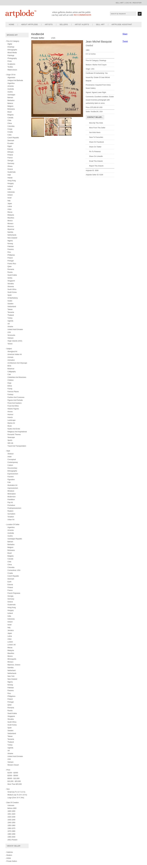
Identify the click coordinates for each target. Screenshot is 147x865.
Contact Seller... (95, 117)
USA (9, 332)
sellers (64, 24)
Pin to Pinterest (95, 152)
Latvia (9, 206)
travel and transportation (16, 446)
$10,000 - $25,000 (14, 781)
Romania (10, 269)
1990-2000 (11, 837)
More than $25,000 (14, 784)
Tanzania (10, 312)
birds (9, 366)
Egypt (9, 146)
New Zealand (12, 238)
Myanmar (10, 229)
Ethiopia (10, 152)
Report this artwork (96, 166)
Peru (9, 252)
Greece (10, 169)
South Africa (11, 289)
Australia (10, 89)
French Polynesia (13, 593)
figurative (11, 479)
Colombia (10, 126)
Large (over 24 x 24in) (15, 798)
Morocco (10, 226)
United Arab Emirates (15, 756)
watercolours (12, 70)
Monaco (10, 223)
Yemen (10, 344)
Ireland (10, 195)
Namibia (10, 668)
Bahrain (10, 98)
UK (8, 324)
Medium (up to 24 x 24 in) (17, 795)
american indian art (14, 354)
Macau (9, 212)
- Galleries (9, 852)
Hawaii (9, 178)
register (137, 3)
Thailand (10, 315)
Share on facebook (96, 142)
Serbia (9, 278)
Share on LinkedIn (96, 156)
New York (10, 676)
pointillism (11, 500)
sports (9, 440)
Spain (9, 295)
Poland (10, 258)
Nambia (10, 232)
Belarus (10, 103)
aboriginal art (12, 351)
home (11, 24)
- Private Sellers (11, 861)
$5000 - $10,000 (13, 778)
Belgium (10, 106)
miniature (10, 491)
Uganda (10, 321)
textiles (10, 67)
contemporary (12, 462)
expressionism (12, 474)
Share (124, 34)
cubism (10, 465)
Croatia (10, 132)
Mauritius (10, 218)
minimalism (11, 494)
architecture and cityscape (17, 363)
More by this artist (96, 123)
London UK (11, 645)
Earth (9, 582)
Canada (10, 118)
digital (9, 44)
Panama (10, 249)
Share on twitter (95, 147)
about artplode (29, 24)
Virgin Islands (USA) (14, 341)
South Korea (12, 292)
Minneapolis (11, 659)
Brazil (9, 112)
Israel (9, 198)
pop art (10, 502)
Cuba (9, 135)
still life (10, 443)
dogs (9, 383)
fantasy (10, 394)
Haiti (9, 175)
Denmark (10, 140)
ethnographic (12, 50)
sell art (120, 3)
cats (9, 374)
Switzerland (11, 307)
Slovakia (10, 284)
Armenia (10, 86)
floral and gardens (14, 403)
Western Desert (13, 765)
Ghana (9, 166)
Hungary (10, 183)
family (9, 389)
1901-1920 (11, 814)
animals (10, 357)
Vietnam (10, 338)
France (10, 158)
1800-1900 (11, 811)
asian (9, 457)
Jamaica (10, 630)
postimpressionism (14, 508)
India (9, 189)
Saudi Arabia (12, 275)
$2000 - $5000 (12, 776)
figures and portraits (15, 400)
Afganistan (11, 78)
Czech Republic (13, 138)
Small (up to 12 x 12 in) (16, 792)
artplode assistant (122, 24)
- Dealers (8, 855)
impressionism (12, 488)
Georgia (10, 161)
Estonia (10, 149)
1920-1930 (11, 817)
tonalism (10, 517)
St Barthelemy (12, 298)
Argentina (10, 83)
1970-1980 (11, 831)
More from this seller (97, 128)
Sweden (10, 304)
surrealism (11, 514)
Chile (9, 120)
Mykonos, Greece (13, 665)
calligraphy (11, 372)
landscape (11, 420)
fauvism (10, 477)
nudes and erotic (13, 429)
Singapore (11, 281)
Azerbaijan (11, 95)
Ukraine (10, 327)
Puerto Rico (11, 264)
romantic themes (14, 434)
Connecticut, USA (13, 570)
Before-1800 (11, 808)
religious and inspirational (17, 432)
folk (9, 482)
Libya (9, 209)
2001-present (12, 840)
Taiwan (10, 309)
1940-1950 (11, 823)
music (9, 426)
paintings (10, 55)
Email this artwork (96, 161)
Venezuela (11, 335)
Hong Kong (11, 181)
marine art (11, 423)
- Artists (8, 858)
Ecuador (10, 143)
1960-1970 (11, 828)
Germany (10, 163)
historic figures (13, 409)
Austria (10, 92)
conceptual (11, 459)
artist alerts (82, 24)
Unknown (10, 805)
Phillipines (11, 255)
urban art (10, 520)
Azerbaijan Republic (14, 539)
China (9, 123)
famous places (13, 392)
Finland (10, 155)
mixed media (12, 53)
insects (10, 417)
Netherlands (11, 235)
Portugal (10, 261)
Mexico (10, 221)
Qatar (9, 266)
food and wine (13, 406)
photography (12, 58)
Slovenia (10, 286)
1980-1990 (11, 834)
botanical (10, 369)
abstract (10, 454)
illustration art (12, 485)
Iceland (10, 186)
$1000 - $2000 (12, 773)
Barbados (10, 100)
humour (10, 414)
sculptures (11, 64)
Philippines (11, 696)
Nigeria (10, 241)
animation (11, 360)
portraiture (11, 505)
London (10, 642)
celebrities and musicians (16, 377)
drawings (10, 47)
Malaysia (10, 215)
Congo (9, 129)
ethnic (9, 386)
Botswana (11, 109)
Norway (10, 244)
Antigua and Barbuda (15, 80)
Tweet (125, 41)
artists (49, 24)
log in (128, 3)
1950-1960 (11, 825)
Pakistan (10, 246)
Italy (8, 201)
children (10, 380)
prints (9, 61)
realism (10, 511)
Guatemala (11, 172)
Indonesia (11, 192)
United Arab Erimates (15, 329)
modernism (11, 497)
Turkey (9, 318)
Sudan (9, 301)
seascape (11, 437)
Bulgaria (10, 115)
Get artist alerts (94, 132)
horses (10, 412)
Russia (10, 272)
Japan (9, 203)
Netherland (11, 670)
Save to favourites (96, 137)
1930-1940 (11, 820)
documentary (12, 468)
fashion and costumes (15, 397)
